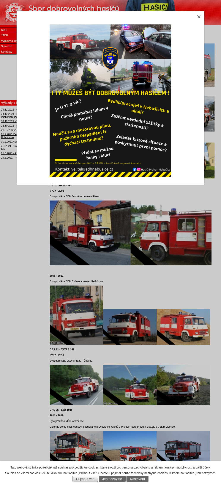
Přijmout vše (85, 479)
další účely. (203, 467)
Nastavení (137, 479)
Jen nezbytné (112, 479)
